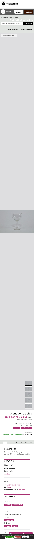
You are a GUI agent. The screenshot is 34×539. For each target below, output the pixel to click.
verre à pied (7, 474)
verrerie (16, 428)
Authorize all (9, 537)
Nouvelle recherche (21, 20)
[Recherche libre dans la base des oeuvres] (12, 23)
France (9, 487)
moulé (15, 526)
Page (18, 11)
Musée (28, 11)
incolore (7, 526)
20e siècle (22, 489)
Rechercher (28, 24)
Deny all (18, 537)
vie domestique (26, 428)
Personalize (25, 537)
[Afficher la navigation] (3, 11)
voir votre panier (26, 30)
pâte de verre (9, 520)
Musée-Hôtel (12, 434)
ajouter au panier (12, 30)
